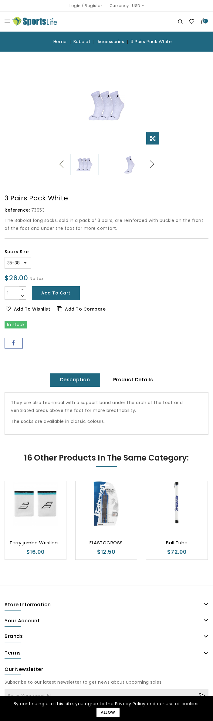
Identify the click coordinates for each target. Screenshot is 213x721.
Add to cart (55, 293)
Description (75, 379)
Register (93, 6)
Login (75, 6)
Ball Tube (177, 542)
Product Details (133, 379)
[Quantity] (12, 293)
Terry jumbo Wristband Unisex (44, 542)
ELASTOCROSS (106, 542)
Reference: (17, 210)
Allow (108, 712)
